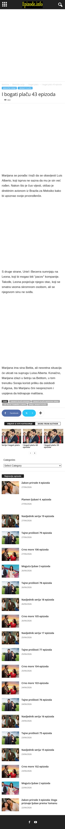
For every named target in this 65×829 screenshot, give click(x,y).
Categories (9, 459)
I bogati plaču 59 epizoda (51, 446)
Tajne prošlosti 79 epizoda (36, 532)
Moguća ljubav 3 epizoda (35, 566)
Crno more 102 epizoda (35, 766)
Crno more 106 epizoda (35, 549)
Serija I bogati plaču (37, 404)
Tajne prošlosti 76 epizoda (36, 699)
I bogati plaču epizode (20, 401)
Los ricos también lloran (14, 404)
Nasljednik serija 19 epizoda (37, 516)
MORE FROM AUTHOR (48, 423)
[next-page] (34, 453)
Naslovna (5, 84)
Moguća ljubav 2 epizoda (35, 783)
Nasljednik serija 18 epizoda (37, 599)
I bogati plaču (33, 84)
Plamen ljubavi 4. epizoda (36, 499)
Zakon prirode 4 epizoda (35, 482)
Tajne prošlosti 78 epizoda (36, 583)
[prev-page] (30, 453)
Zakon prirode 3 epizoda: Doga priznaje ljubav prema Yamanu (39, 801)
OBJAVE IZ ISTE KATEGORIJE (19, 423)
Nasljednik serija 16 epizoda (37, 716)
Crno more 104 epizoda (35, 666)
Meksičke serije (18, 84)
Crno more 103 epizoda (35, 683)
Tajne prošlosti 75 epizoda (36, 733)
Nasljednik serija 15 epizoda (37, 749)
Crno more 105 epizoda (35, 616)
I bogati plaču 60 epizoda (30, 446)
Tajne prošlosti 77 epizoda (36, 649)
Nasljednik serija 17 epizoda (37, 633)
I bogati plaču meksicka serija (45, 401)
